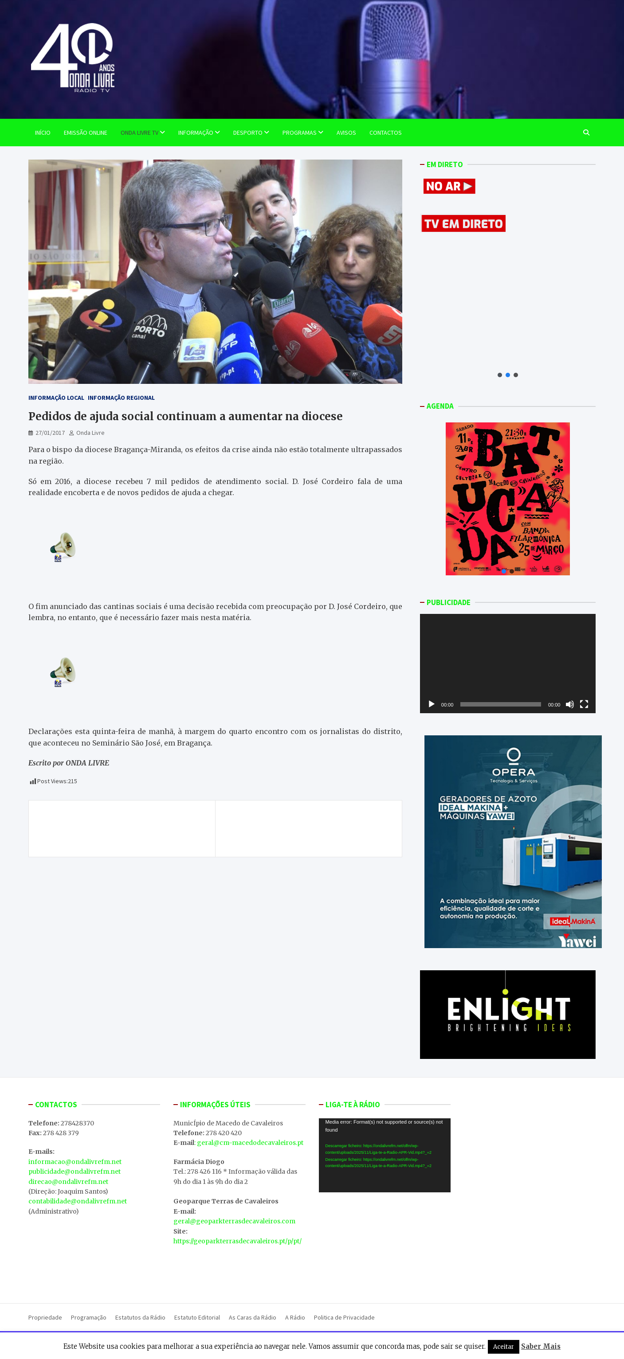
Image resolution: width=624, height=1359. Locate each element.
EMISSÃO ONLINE (85, 133)
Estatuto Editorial (197, 1317)
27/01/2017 (50, 433)
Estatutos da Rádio (140, 1317)
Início (43, 133)
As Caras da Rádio (252, 1317)
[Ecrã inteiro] (584, 704)
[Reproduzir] (431, 704)
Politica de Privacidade (344, 1317)
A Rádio (295, 1317)
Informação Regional (121, 398)
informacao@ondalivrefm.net (75, 1162)
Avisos (346, 133)
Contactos (385, 133)
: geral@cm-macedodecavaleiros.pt (248, 1143)
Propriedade (45, 1317)
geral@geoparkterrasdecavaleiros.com (234, 1221)
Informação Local (56, 398)
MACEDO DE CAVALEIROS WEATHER (385, 1243)
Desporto (248, 133)
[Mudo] (569, 704)
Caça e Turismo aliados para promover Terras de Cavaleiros (304, 823)
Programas (300, 133)
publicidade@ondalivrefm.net (74, 1171)
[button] (500, 375)
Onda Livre (90, 433)
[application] (508, 663)
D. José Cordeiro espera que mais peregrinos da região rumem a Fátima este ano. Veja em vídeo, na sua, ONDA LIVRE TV (123, 829)
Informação (195, 133)
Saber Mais (541, 1346)
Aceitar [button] (503, 1347)
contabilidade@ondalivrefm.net (77, 1201)
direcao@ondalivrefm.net (68, 1182)
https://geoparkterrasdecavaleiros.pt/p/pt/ (237, 1241)
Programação (88, 1317)
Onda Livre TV (139, 133)
